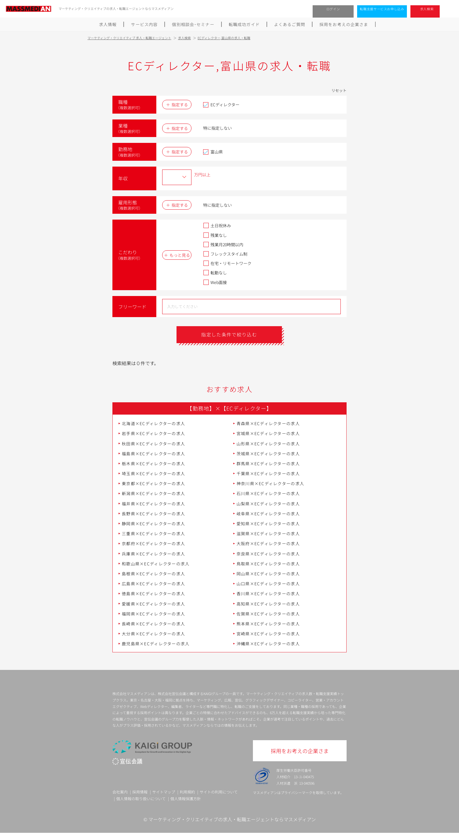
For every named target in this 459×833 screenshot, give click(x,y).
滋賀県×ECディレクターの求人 (268, 534)
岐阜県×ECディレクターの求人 (268, 513)
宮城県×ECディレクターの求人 (268, 434)
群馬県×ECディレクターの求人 (268, 463)
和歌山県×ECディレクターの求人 (155, 564)
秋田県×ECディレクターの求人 (153, 444)
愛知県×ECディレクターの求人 (268, 523)
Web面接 (215, 282)
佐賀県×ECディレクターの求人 (268, 614)
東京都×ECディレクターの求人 (153, 484)
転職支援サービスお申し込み (382, 8)
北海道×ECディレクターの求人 (153, 423)
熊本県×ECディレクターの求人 (268, 624)
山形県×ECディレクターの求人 (268, 444)
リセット (339, 90)
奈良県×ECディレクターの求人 (268, 554)
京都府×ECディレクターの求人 (153, 544)
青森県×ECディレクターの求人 (268, 423)
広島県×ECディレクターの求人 (153, 583)
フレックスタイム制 (225, 254)
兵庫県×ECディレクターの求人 (153, 554)
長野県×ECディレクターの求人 (153, 513)
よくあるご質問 (289, 24)
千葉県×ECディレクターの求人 (268, 473)
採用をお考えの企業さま (344, 24)
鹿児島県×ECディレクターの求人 (155, 644)
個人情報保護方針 (185, 798)
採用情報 (140, 792)
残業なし (215, 235)
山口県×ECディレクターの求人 (268, 583)
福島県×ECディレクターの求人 (153, 453)
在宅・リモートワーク (227, 263)
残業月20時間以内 (223, 244)
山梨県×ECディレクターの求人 (268, 504)
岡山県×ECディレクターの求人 (268, 574)
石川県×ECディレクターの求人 (268, 494)
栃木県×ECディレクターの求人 (153, 463)
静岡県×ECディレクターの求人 (153, 523)
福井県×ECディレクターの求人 (153, 504)
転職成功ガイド (244, 24)
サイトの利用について (219, 792)
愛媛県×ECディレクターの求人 (153, 604)
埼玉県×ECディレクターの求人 (153, 473)
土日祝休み (217, 225)
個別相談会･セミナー (193, 24)
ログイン (333, 8)
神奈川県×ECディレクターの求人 (270, 484)
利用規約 (187, 792)
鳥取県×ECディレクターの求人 (268, 564)
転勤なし (215, 273)
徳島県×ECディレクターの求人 (153, 594)
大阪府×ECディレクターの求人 (268, 544)
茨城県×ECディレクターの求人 (268, 453)
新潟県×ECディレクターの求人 (153, 494)
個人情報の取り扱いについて (141, 798)
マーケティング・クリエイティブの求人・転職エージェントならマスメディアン (232, 819)
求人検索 (427, 8)
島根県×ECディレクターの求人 (153, 574)
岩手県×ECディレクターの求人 (153, 434)
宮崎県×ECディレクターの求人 (268, 634)
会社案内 (120, 792)
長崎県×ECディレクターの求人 (153, 624)
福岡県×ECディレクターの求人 (153, 614)
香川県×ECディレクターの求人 (268, 594)
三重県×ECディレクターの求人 (153, 534)
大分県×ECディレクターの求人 (153, 634)
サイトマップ (163, 792)
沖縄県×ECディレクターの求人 (268, 644)
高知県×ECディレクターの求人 (268, 604)
